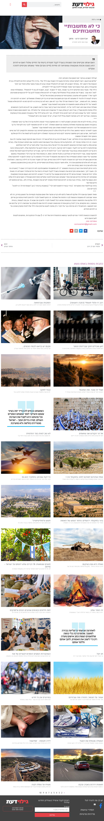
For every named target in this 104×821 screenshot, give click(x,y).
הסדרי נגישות (87, 809)
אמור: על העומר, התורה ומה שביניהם (86, 697)
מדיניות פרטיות (87, 814)
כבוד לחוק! (45, 390)
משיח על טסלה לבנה (41, 784)
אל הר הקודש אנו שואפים (91, 433)
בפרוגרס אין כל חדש (41, 697)
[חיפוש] (24, 4)
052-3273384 (91, 221)
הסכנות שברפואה (42, 302)
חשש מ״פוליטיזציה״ (41, 520)
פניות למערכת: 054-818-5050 (17, 809)
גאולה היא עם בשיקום (92, 564)
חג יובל (100, 654)
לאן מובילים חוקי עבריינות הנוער (88, 346)
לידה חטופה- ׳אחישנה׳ (39, 741)
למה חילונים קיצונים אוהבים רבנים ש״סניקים (30, 610)
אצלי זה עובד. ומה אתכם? (91, 390)
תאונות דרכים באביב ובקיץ (90, 784)
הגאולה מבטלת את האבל (91, 741)
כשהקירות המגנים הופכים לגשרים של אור (31, 654)
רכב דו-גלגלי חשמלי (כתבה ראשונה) (86, 302)
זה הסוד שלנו (97, 610)
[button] (10, 4)
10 (40, 793)
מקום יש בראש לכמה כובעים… (36, 346)
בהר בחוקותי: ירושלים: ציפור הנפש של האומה (81, 520)
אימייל (66, 806)
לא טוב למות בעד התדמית (38, 433)
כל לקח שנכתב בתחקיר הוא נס (36, 477)
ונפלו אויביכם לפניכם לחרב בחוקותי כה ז (84, 477)
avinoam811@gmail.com (85, 224)
